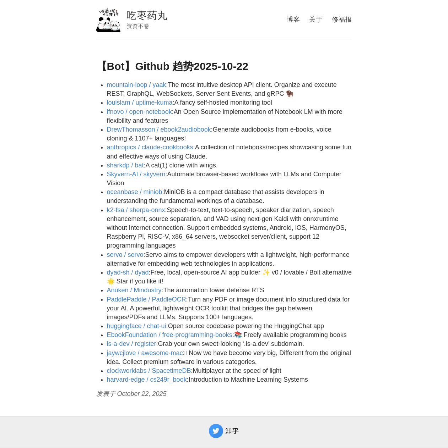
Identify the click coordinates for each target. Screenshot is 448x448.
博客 (293, 19)
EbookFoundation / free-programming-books (169, 334)
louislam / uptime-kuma (140, 102)
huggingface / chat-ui (136, 326)
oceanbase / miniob (134, 191)
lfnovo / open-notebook (139, 111)
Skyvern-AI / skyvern (136, 174)
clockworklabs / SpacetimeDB (149, 370)
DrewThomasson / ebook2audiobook (159, 129)
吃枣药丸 (147, 15)
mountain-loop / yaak (136, 84)
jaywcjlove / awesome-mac (145, 352)
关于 (316, 19)
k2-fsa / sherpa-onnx (136, 210)
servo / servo (125, 254)
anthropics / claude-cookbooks (150, 147)
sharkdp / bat (125, 165)
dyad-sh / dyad (128, 272)
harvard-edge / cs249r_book (147, 379)
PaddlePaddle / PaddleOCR (146, 299)
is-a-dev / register (131, 343)
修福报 (342, 19)
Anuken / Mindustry (134, 290)
